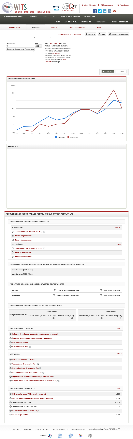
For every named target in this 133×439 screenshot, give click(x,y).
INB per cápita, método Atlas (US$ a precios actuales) (32, 398)
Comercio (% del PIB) (20, 415)
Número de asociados (23, 240)
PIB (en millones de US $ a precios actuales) (29, 394)
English (85, 5)
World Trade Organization (81, 435)
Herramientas (90, 17)
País (99, 27)
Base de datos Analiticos (70, 17)
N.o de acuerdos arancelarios (23, 360)
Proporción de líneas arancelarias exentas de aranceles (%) (34, 381)
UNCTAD (60, 435)
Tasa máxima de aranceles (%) (24, 364)
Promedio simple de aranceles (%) (25, 368)
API (55, 17)
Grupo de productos (77, 27)
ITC (50, 435)
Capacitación (102, 22)
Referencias (87, 22)
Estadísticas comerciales (14, 17)
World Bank (91, 435)
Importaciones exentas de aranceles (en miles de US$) (32, 376)
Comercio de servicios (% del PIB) (25, 411)
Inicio (58, 22)
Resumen (36, 27)
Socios (54, 27)
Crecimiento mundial (20, 342)
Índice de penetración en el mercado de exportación (31, 338)
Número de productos (23, 236)
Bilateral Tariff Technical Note (69, 35)
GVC (45, 17)
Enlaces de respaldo (120, 22)
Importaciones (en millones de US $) (28, 248)
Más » (117, 227)
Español (92, 5)
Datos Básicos (14, 27)
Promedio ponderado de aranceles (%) (26, 372)
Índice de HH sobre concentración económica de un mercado (35, 334)
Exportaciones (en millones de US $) (28, 231)
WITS (29, 7)
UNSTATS (71, 435)
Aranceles (34, 17)
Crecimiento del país (20, 346)
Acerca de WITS (70, 22)
